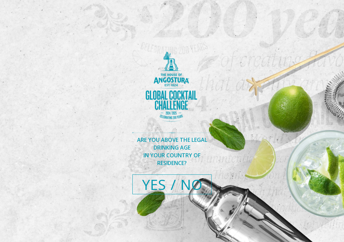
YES (154, 184)
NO (191, 184)
